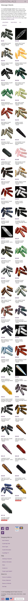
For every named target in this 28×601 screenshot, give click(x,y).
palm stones (15, 17)
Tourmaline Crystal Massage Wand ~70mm (5, 420)
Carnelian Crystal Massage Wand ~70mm (19, 242)
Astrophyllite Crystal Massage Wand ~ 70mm (20, 143)
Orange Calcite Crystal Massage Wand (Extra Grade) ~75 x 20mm (6, 400)
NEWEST (4, 25)
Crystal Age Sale (6, 543)
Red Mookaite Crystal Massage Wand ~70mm (6, 202)
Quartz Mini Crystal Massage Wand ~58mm (20, 44)
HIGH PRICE (14, 22)
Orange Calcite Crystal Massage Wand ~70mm (20, 64)
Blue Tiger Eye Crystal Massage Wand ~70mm (6, 440)
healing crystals (10, 19)
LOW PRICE (5, 22)
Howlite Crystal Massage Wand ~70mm (19, 202)
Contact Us (4, 568)
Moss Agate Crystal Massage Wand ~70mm (20, 84)
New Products (5, 540)
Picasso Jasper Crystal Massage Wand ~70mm (7, 64)
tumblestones (9, 17)
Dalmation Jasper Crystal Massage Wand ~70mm (7, 143)
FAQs (3, 565)
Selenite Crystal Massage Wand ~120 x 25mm (7, 242)
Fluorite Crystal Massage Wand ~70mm (19, 262)
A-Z (20, 22)
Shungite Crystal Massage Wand (5, 518)
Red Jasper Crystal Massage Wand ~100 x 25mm (21, 459)
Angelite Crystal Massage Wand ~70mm (5, 361)
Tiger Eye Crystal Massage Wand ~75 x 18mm (20, 440)
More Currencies (19, 599)
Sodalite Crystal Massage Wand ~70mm (5, 222)
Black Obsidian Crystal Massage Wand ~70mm (6, 84)
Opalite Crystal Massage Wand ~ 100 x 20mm (21, 380)
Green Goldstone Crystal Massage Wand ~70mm (7, 380)
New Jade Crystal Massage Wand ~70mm (19, 104)
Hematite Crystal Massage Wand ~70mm (5, 282)
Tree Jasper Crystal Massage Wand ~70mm (20, 301)
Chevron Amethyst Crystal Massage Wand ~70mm (21, 400)
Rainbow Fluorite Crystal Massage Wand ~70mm (21, 321)
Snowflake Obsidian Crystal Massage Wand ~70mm (21, 222)
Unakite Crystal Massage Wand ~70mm (19, 123)
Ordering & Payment (7, 558)
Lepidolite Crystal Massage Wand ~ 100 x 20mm (7, 459)
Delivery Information (7, 561)
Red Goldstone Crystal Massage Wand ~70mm (20, 361)
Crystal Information (6, 549)
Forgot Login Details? (7, 571)
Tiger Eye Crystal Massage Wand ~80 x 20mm (6, 479)
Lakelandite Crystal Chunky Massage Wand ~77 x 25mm (6, 163)
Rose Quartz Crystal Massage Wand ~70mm (20, 163)
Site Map (4, 586)
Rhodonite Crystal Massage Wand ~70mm (5, 321)
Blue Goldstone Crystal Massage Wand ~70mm (7, 341)
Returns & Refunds (6, 583)
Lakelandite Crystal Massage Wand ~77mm (6, 44)
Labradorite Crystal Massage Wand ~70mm (6, 262)
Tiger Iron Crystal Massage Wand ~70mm (5, 183)
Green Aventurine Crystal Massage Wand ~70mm (7, 104)
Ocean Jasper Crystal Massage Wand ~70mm (20, 183)
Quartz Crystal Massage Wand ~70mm (19, 341)
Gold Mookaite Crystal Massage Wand (20, 498)
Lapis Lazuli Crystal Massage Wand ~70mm (6, 499)
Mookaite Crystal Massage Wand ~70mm (19, 282)
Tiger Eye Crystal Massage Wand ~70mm (19, 420)
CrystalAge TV (5, 552)
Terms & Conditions (6, 577)
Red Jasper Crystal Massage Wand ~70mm (6, 123)
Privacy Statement (6, 580)
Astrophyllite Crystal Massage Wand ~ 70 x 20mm (20, 479)
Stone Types (5, 546)
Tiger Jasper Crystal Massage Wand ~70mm (6, 301)
